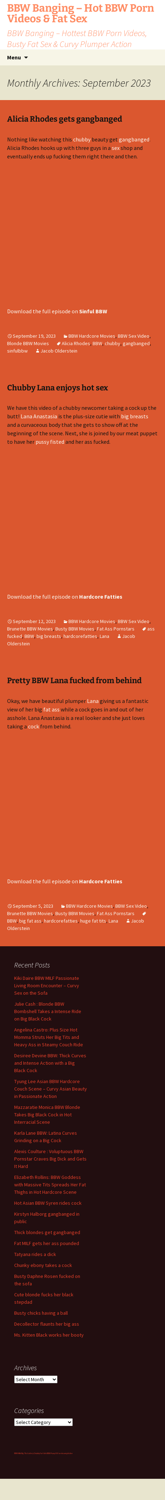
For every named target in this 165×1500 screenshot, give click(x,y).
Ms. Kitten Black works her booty (49, 1335)
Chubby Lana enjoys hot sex (57, 388)
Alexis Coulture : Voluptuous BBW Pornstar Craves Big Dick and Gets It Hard (50, 1158)
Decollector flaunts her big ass (46, 1324)
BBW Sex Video (133, 336)
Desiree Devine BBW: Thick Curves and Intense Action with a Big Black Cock (50, 1063)
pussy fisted (49, 441)
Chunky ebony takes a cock (43, 1265)
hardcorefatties (80, 636)
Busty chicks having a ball (41, 1313)
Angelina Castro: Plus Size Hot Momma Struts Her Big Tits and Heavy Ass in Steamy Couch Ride (48, 1037)
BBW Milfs (17, 1453)
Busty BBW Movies (74, 629)
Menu (14, 57)
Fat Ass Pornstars (115, 629)
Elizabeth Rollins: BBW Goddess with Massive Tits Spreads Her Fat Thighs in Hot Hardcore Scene (50, 1184)
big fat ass (30, 921)
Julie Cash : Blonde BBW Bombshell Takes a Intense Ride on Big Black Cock (47, 1011)
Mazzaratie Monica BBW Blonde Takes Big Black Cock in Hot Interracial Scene (47, 1114)
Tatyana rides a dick (35, 1254)
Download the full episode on (57, 311)
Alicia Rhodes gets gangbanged (64, 119)
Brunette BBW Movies (30, 629)
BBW (97, 343)
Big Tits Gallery (27, 1453)
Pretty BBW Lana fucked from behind (74, 680)
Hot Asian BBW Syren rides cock (48, 1203)
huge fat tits (93, 921)
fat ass (51, 709)
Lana (104, 636)
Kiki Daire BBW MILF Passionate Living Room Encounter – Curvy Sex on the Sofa (46, 985)
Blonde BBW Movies (28, 343)
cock (33, 726)
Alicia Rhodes (76, 343)
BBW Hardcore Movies (91, 336)
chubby (81, 139)
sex (116, 147)
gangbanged (134, 139)
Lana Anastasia (39, 416)
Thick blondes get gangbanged (47, 1232)
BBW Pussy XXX (53, 1453)
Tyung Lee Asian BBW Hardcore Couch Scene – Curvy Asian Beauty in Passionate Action (50, 1088)
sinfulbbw (17, 351)
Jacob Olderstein (58, 351)
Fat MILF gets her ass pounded (46, 1243)
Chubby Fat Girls (40, 1453)
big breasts (134, 416)
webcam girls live (66, 1453)
